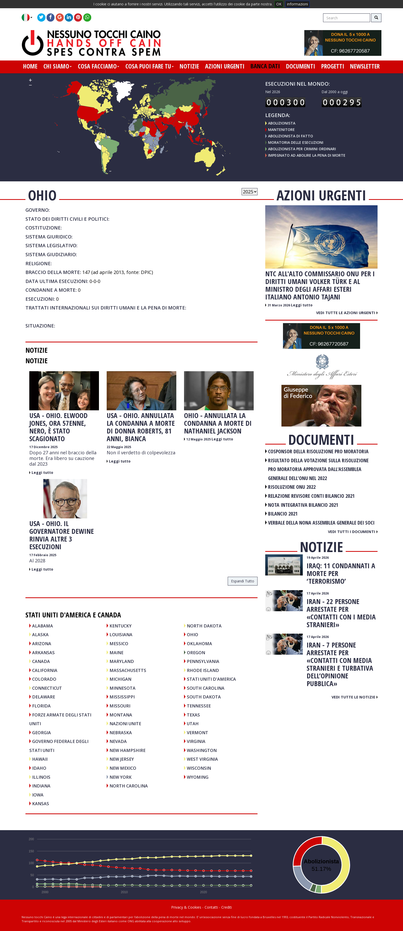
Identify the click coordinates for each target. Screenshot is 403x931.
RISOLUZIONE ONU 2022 (292, 486)
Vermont (197, 732)
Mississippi (122, 697)
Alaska (40, 634)
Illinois (41, 777)
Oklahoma (199, 643)
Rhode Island (203, 670)
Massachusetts (127, 670)
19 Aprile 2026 (318, 557)
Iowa (37, 795)
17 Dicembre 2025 (43, 447)
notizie (189, 66)
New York (120, 777)
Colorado (44, 679)
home (30, 66)
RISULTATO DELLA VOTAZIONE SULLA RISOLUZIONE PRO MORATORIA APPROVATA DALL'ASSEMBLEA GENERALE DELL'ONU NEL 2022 (318, 469)
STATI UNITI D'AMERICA (211, 679)
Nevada (118, 741)
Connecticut (47, 688)
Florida (41, 706)
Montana (120, 715)
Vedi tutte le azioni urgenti (347, 312)
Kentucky (120, 626)
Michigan (120, 679)
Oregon (196, 652)
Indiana (41, 786)
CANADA (41, 661)
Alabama (42, 626)
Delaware (43, 697)
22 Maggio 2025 (119, 447)
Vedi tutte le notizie (355, 696)
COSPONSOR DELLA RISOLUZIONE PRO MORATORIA (318, 451)
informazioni (297, 4)
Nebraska (120, 732)
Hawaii (40, 759)
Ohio (192, 634)
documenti (300, 66)
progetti (332, 66)
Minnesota (122, 688)
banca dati (265, 66)
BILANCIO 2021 (283, 513)
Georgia (41, 732)
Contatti (211, 907)
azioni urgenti (224, 66)
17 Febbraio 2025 (42, 555)
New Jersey (121, 759)
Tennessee (199, 706)
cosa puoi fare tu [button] (149, 66)
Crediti (226, 907)
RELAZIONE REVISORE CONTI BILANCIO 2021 (311, 495)
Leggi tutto (42, 472)
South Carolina (205, 688)
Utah (193, 723)
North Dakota (204, 626)
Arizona (41, 643)
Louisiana (120, 634)
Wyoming (197, 777)
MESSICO (118, 643)
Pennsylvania (203, 661)
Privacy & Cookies (186, 907)
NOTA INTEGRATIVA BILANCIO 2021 (303, 504)
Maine (116, 652)
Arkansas (43, 652)
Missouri (119, 706)
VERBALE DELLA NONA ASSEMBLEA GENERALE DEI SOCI (321, 522)
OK (278, 4)
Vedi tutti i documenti (353, 531)
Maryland (121, 661)
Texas (193, 715)
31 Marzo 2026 (279, 305)
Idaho (39, 768)
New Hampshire (127, 750)
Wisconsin (199, 768)
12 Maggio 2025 (199, 439)
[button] (29, 17)
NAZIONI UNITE (125, 723)
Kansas (40, 803)
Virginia (196, 741)
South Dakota (204, 697)
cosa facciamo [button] (98, 66)
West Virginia (202, 759)
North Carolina (128, 786)
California (44, 670)
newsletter (365, 66)
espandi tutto (242, 581)
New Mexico (122, 768)
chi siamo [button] (57, 66)
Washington (202, 750)
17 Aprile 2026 (318, 593)
